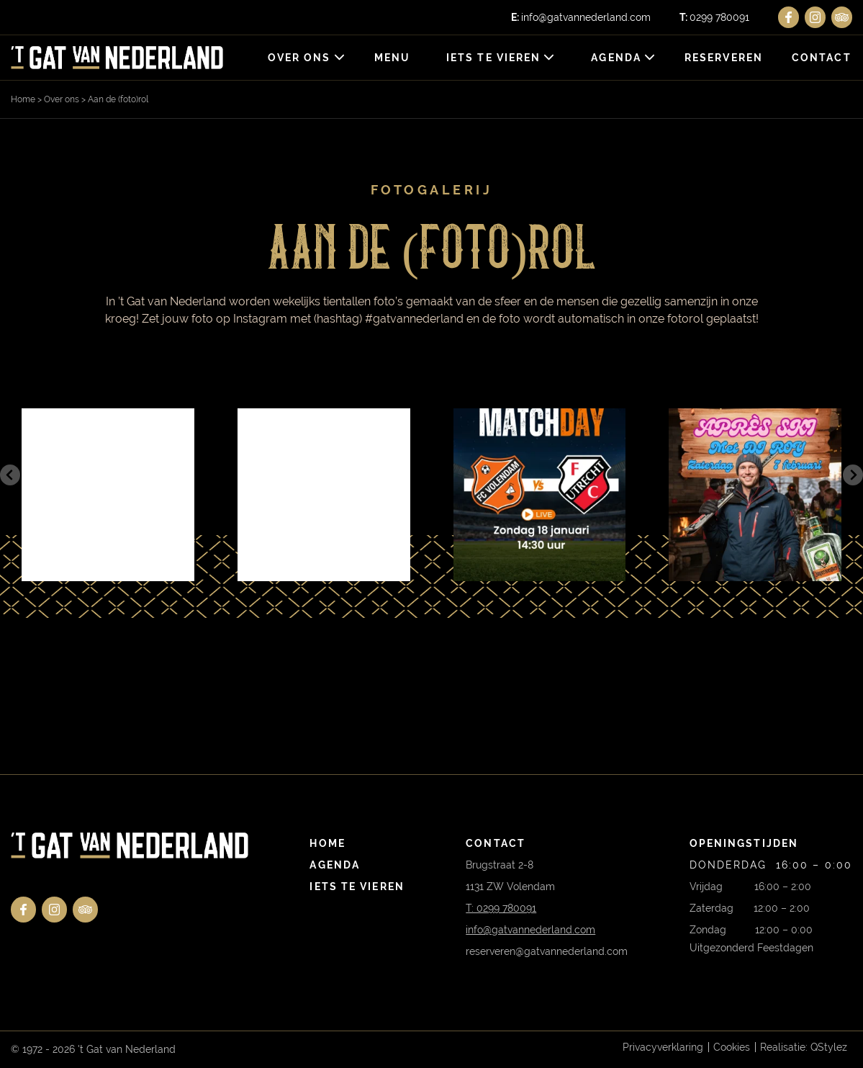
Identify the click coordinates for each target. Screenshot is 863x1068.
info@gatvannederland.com (581, 17)
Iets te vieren (493, 57)
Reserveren (723, 57)
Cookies (731, 1047)
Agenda (617, 57)
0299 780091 (714, 17)
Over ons (299, 57)
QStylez (828, 1047)
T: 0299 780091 (501, 908)
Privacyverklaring (663, 1047)
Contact (821, 57)
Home (23, 99)
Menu (392, 57)
